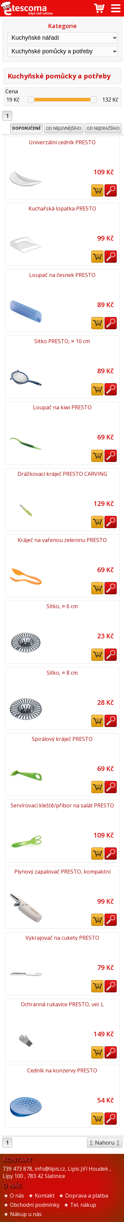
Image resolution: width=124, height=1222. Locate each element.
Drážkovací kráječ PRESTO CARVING (62, 474)
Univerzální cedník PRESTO (62, 142)
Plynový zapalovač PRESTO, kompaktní (62, 872)
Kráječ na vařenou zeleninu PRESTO (62, 540)
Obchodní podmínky (35, 1204)
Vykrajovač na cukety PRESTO (62, 938)
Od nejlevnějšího (63, 128)
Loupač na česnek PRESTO (62, 275)
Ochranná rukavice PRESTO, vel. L (62, 1004)
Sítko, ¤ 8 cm (62, 673)
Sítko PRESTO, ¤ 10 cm (62, 341)
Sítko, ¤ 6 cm (62, 606)
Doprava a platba (86, 1195)
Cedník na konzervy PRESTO (62, 1070)
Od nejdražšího (103, 128)
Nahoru (104, 1142)
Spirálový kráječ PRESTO (62, 739)
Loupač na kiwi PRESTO (62, 407)
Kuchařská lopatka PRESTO (62, 208)
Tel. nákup (83, 1204)
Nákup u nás (26, 1214)
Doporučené (26, 128)
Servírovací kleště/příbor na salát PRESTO (62, 805)
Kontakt (45, 1195)
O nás (17, 1195)
